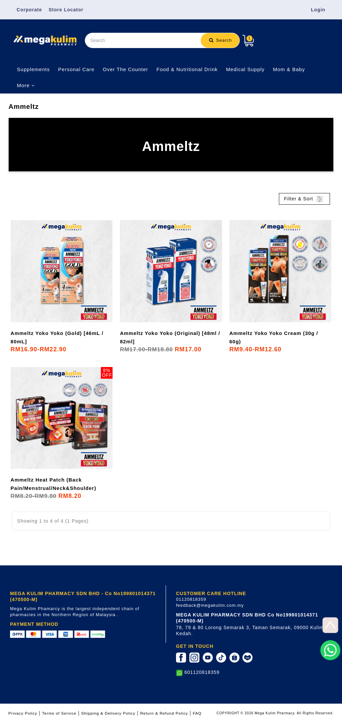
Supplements (33, 69)
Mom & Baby (289, 69)
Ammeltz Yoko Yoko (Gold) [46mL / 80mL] (57, 337)
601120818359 (201, 672)
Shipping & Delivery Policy (108, 713)
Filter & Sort (304, 199)
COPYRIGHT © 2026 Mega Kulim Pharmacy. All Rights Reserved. (275, 713)
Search (220, 40)
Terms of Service (59, 713)
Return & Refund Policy (164, 713)
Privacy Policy (22, 713)
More (26, 85)
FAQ (197, 713)
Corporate (29, 9)
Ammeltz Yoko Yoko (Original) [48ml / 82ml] (170, 337)
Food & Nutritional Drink (187, 69)
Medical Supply (245, 69)
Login (318, 9)
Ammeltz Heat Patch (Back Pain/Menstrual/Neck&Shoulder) (54, 484)
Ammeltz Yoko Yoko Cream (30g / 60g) (273, 337)
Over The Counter (125, 69)
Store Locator (66, 9)
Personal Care (76, 69)
